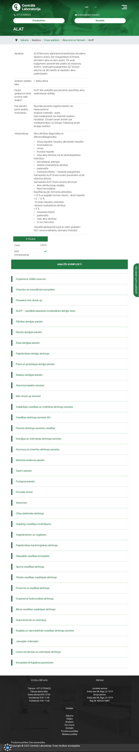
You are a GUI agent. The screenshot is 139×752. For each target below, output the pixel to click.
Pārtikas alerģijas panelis (29, 321)
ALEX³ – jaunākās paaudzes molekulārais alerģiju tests (45, 310)
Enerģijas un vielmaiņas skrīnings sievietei (38, 438)
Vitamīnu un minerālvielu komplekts (35, 289)
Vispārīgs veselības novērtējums (33, 524)
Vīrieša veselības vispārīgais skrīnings (36, 577)
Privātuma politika (69, 731)
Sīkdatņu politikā (69, 734)
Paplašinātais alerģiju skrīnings (32, 353)
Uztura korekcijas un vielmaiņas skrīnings (38, 651)
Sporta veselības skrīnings (30, 566)
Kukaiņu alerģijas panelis (29, 374)
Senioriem (21, 502)
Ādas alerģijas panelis (28, 342)
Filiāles (69, 719)
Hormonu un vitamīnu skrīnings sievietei (37, 449)
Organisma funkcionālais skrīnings (35, 598)
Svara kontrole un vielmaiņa (31, 620)
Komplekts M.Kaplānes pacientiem (35, 662)
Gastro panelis (24, 470)
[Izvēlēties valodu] (88, 7)
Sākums (69, 716)
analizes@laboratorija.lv (88, 15)
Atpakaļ (30, 239)
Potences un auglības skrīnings (33, 588)
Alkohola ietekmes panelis (30, 460)
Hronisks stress (24, 492)
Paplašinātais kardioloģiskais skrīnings (37, 545)
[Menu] (125, 7)
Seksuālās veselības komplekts (32, 556)
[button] (7, 747)
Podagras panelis (25, 481)
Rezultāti (100, 20)
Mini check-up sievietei (28, 396)
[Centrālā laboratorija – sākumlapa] (26, 7)
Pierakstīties (39, 20)
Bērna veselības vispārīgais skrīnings (35, 609)
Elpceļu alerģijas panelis (29, 332)
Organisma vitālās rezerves (31, 278)
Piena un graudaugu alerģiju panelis (35, 364)
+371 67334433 (23, 15)
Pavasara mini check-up (29, 300)
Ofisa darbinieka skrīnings (30, 513)
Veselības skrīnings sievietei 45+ (33, 417)
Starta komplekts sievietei (30, 385)
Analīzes (69, 722)
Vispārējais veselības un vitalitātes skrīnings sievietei (44, 406)
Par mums (69, 725)
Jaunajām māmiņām (27, 641)
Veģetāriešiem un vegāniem (31, 534)
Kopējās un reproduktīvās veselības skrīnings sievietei (45, 630)
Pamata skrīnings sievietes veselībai (35, 428)
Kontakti (69, 728)
